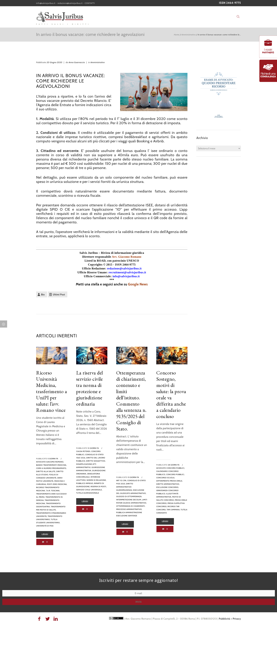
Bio (43, 294)
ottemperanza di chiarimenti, (130, 506)
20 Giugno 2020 (54, 62)
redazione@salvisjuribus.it (70, 3)
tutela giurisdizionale (87, 493)
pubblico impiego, (85, 483)
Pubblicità (224, 618)
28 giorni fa (173, 465)
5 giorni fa (53, 458)
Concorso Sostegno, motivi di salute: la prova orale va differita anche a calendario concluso (171, 394)
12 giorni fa (93, 448)
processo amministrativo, (129, 509)
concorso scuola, (165, 477)
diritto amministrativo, (168, 484)
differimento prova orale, (169, 481)
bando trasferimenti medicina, (51, 465)
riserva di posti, (99, 486)
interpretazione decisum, (129, 500)
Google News (138, 284)
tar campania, (173, 509)
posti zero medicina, (57, 484)
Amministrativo (188, 34)
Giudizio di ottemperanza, (129, 496)
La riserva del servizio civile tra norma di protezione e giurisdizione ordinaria (89, 388)
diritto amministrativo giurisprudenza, (124, 487)
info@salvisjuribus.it (45, 3)
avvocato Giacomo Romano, (50, 462)
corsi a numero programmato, (51, 468)
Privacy (237, 618)
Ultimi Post (59, 294)
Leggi (45, 534)
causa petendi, (83, 451)
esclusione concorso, (167, 487)
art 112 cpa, (121, 480)
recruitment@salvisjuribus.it (127, 272)
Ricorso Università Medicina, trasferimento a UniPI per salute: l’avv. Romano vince (51, 391)
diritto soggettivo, (96, 461)
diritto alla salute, (46, 471)
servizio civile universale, (89, 490)
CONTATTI (90, 3)
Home (176, 34)
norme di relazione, (96, 480)
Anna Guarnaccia (77, 62)
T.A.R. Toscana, (53, 490)
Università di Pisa (44, 526)
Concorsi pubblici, (175, 474)
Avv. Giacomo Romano (126, 256)
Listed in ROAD (95, 260)
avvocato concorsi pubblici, (170, 468)
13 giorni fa (133, 477)
